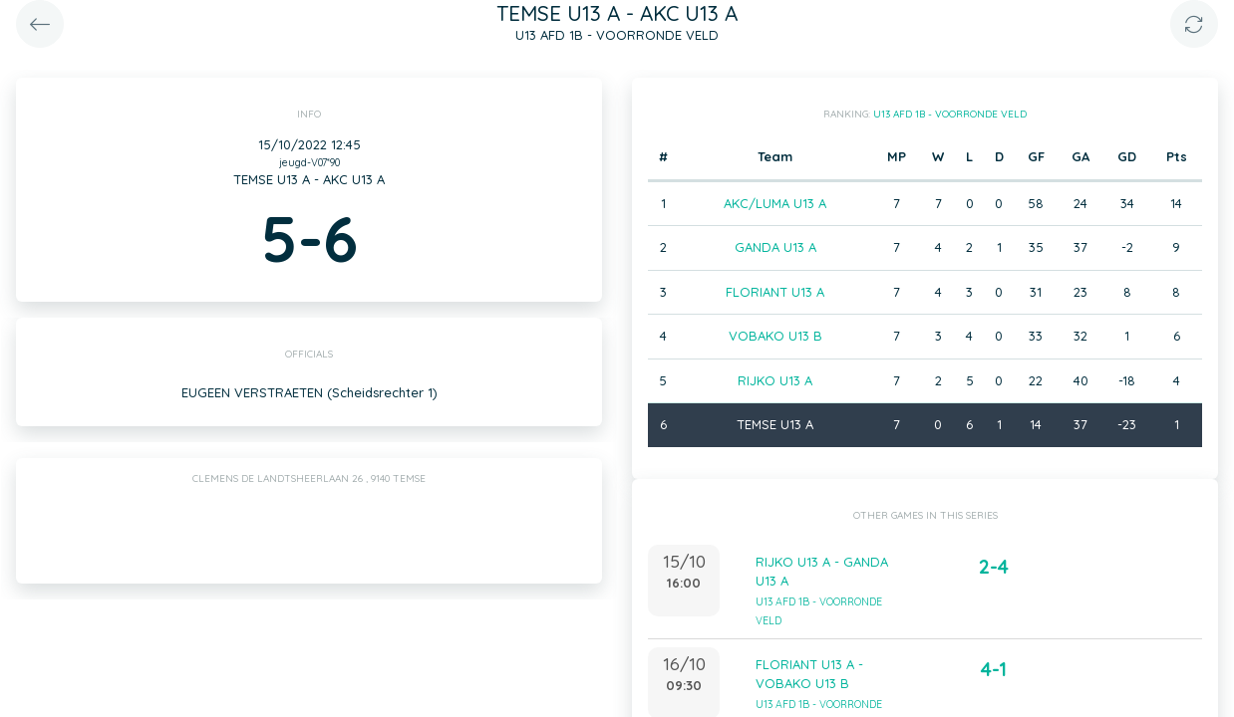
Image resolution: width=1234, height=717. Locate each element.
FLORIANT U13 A (775, 292)
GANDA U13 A (775, 247)
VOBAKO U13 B (775, 336)
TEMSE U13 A (775, 424)
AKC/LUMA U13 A (775, 203)
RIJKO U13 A (775, 380)
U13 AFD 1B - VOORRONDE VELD (950, 114)
